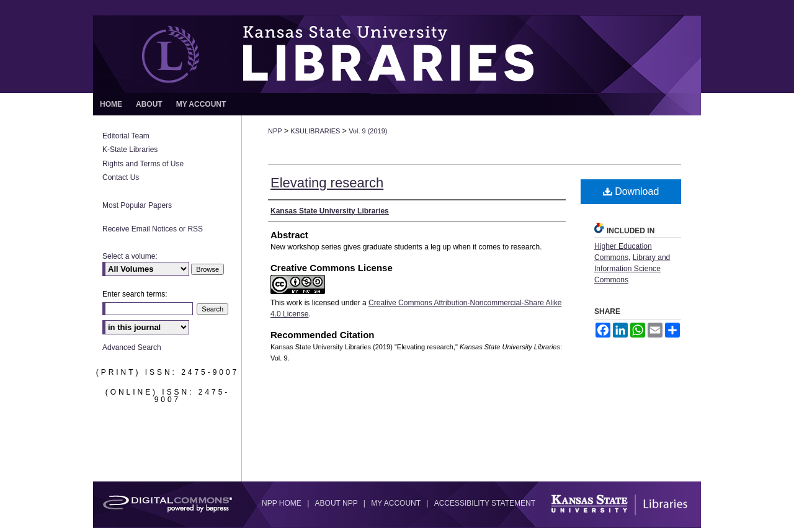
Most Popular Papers (137, 205)
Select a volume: (130, 256)
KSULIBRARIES (315, 131)
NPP (275, 131)
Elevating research (326, 182)
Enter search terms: (134, 294)
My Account (396, 503)
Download (631, 191)
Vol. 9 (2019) (368, 131)
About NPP (337, 503)
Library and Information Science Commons (632, 268)
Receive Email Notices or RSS (152, 229)
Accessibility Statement (484, 503)
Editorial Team (125, 136)
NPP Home (282, 503)
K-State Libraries (130, 149)
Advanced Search (131, 347)
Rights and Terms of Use (143, 163)
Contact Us (120, 177)
